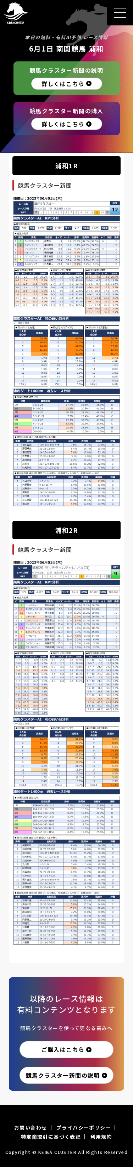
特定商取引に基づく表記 (51, 1136)
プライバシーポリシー (83, 1127)
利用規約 (101, 1136)
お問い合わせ (30, 1127)
